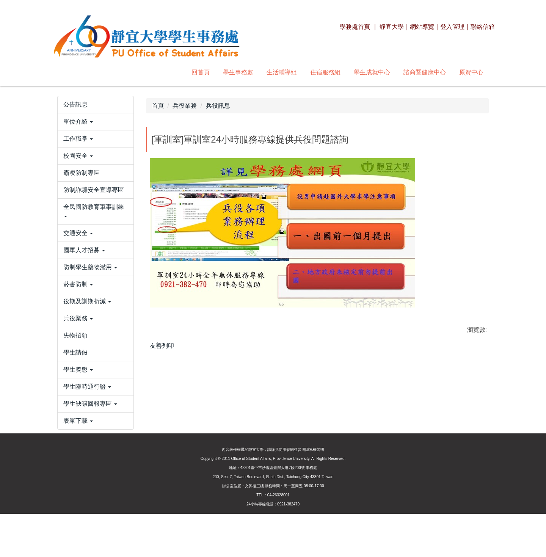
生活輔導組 (178, 72)
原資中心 (368, 72)
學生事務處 (134, 72)
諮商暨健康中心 (321, 72)
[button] (95, 146)
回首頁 (97, 72)
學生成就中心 (268, 72)
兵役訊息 (218, 105)
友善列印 (162, 345)
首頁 (158, 105)
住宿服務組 (222, 72)
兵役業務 (185, 105)
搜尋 (478, 72)
